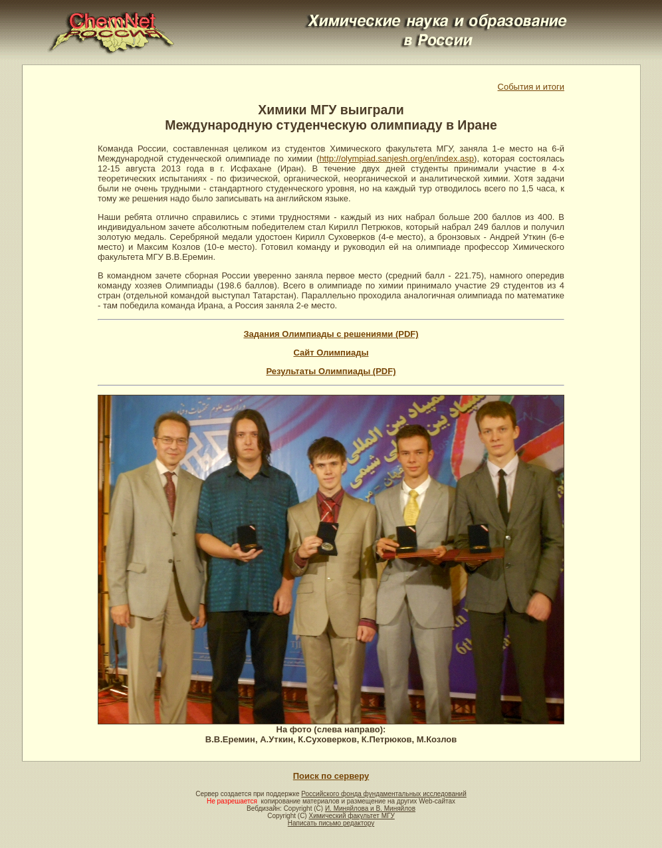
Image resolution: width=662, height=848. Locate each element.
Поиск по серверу (331, 776)
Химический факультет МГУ (351, 815)
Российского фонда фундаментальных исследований (383, 793)
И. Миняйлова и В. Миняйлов (370, 808)
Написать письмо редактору (331, 823)
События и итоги (531, 87)
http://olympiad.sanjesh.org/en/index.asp (396, 158)
